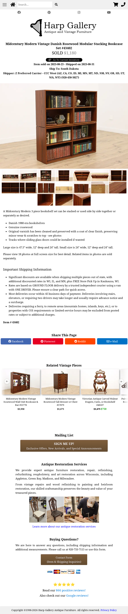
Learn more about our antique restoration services (64, 526)
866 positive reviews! (71, 590)
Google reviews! (77, 595)
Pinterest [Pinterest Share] (48, 341)
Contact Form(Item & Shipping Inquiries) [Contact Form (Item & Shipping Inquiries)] (64, 559)
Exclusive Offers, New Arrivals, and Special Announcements (64, 445)
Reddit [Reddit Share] (80, 341)
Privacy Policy (109, 610)
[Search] (34, 4)
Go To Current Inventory (64, 59)
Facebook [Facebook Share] (15, 341)
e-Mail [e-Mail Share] (112, 341)
